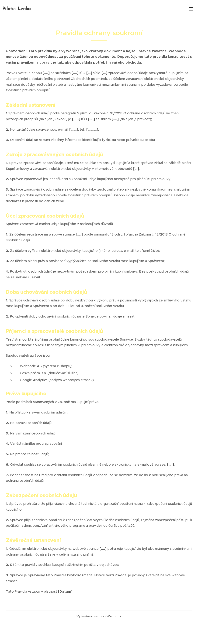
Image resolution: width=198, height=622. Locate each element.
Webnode (114, 616)
